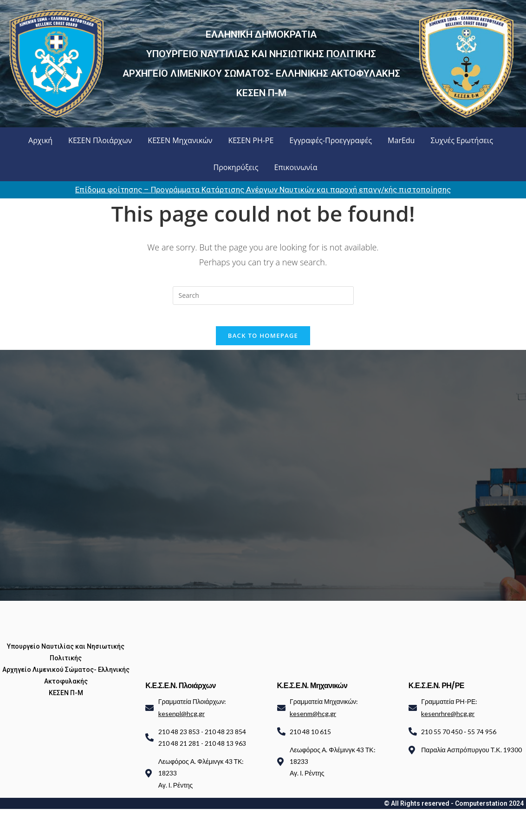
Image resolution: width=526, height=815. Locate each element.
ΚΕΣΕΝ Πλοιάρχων (100, 140)
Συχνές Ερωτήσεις (461, 140)
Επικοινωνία (295, 167)
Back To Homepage (263, 342)
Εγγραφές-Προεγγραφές (330, 140)
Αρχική (40, 140)
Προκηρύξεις (236, 167)
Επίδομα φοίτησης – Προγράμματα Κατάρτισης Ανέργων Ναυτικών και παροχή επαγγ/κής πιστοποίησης (263, 189)
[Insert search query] (263, 295)
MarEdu (401, 140)
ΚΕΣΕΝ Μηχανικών (180, 140)
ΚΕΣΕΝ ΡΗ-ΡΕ (250, 140)
